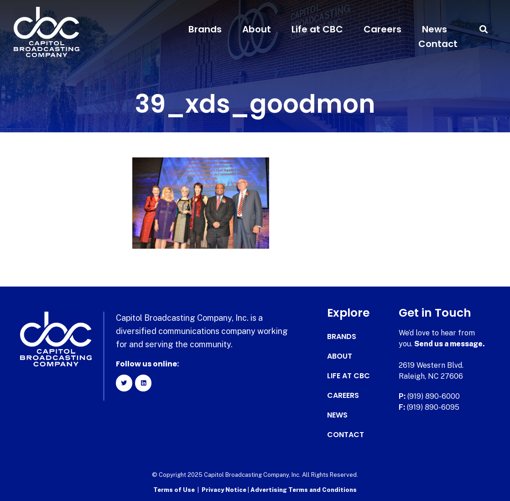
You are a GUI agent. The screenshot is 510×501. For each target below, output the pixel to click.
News (434, 29)
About (256, 29)
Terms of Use (174, 489)
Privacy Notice (225, 489)
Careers (382, 29)
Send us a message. (449, 343)
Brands (205, 29)
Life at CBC (317, 29)
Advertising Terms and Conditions (303, 489)
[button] (483, 29)
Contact (438, 43)
